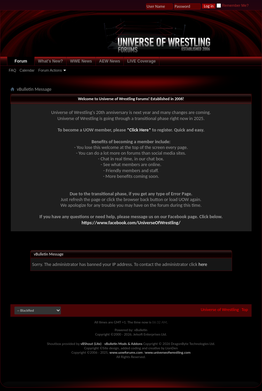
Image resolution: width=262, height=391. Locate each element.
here (202, 264)
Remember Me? (233, 5)
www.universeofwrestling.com (168, 352)
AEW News (109, 61)
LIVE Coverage (141, 61)
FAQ (12, 70)
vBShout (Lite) (91, 344)
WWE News (81, 61)
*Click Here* (139, 130)
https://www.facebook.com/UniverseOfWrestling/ (130, 223)
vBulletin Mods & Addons (123, 344)
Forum (20, 61)
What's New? (50, 61)
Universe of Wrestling (220, 309)
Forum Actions (50, 70)
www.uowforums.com (126, 352)
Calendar (27, 70)
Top (244, 309)
